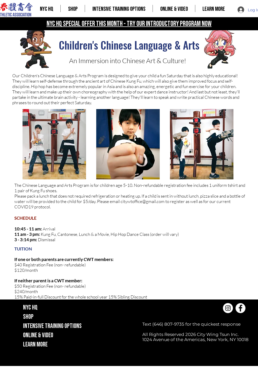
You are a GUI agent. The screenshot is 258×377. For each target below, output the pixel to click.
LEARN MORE (35, 345)
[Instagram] (228, 308)
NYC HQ (30, 308)
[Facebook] (240, 308)
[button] (73, 8)
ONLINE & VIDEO (38, 335)
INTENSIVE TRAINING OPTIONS (52, 326)
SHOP (28, 317)
